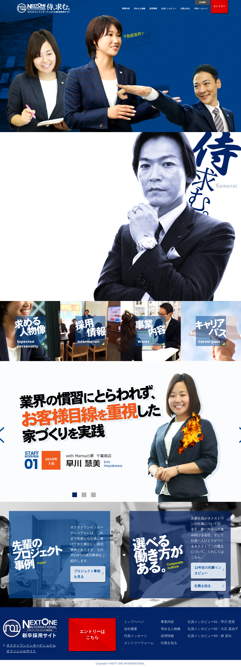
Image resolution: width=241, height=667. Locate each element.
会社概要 (202, 2)
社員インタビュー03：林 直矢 (210, 636)
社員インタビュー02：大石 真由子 (213, 629)
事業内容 (126, 9)
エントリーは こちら (92, 634)
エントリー (219, 6)
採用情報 (153, 9)
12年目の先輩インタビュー (207, 570)
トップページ (134, 622)
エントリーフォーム (139, 643)
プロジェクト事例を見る (87, 574)
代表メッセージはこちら (37, 273)
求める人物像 (139, 9)
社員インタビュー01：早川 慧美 (211, 622)
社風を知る (185, 9)
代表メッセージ (200, 9)
